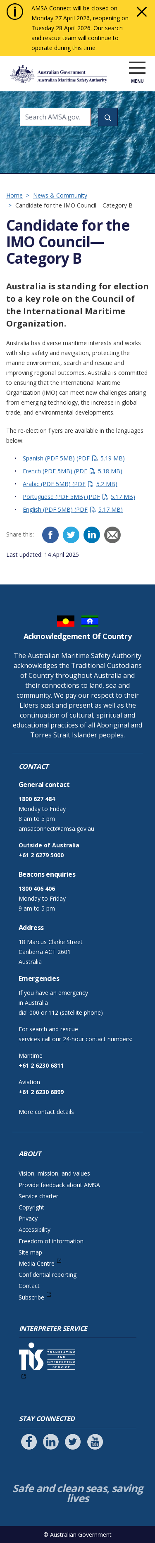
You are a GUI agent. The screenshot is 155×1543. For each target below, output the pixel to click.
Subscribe (31, 1297)
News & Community (60, 195)
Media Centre (37, 1263)
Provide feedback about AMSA (59, 1185)
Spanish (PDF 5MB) (74, 458)
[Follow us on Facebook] (29, 1442)
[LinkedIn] (91, 535)
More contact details (46, 1112)
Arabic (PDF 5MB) (70, 484)
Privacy (28, 1218)
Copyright (31, 1207)
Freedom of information (51, 1241)
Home (14, 195)
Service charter (38, 1196)
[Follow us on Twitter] (73, 1442)
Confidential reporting (47, 1274)
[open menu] (137, 68)
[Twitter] (71, 535)
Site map (30, 1252)
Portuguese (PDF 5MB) (79, 497)
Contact (29, 1286)
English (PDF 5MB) (73, 509)
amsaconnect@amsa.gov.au (56, 828)
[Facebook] (50, 535)
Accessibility (34, 1229)
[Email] (112, 535)
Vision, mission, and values (54, 1173)
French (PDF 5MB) (72, 471)
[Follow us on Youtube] (95, 1442)
